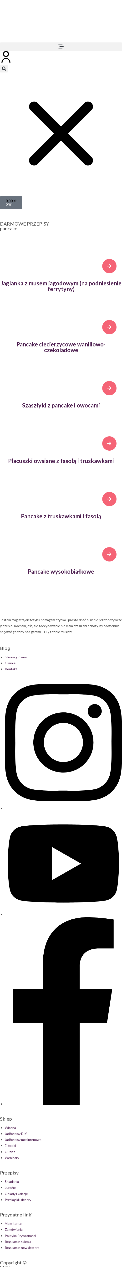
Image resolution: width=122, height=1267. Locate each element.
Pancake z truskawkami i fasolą (61, 516)
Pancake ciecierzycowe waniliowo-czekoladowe (61, 347)
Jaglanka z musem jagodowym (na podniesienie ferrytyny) (61, 286)
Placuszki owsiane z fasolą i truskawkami (61, 460)
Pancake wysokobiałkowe (61, 571)
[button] (61, 46)
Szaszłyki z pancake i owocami (61, 405)
